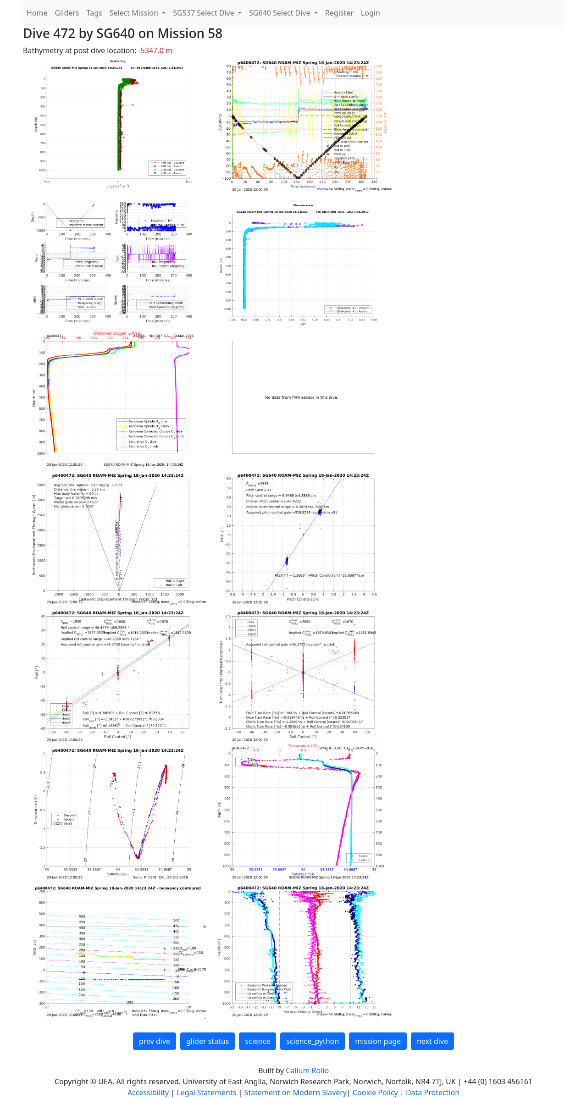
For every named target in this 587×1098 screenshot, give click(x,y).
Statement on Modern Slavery (295, 1092)
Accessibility (149, 1092)
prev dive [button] (154, 1041)
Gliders (67, 13)
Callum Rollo (307, 1070)
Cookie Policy (376, 1092)
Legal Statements (207, 1092)
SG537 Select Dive (204, 13)
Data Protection (433, 1092)
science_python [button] (312, 1041)
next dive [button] (432, 1041)
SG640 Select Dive (280, 13)
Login (370, 13)
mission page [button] (378, 1041)
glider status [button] (207, 1041)
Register (339, 13)
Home (37, 13)
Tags (94, 13)
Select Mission (135, 13)
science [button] (257, 1041)
